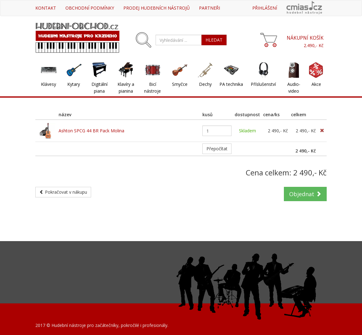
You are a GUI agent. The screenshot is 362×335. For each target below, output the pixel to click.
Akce (316, 84)
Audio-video (293, 87)
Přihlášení (264, 8)
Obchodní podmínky (89, 8)
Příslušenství (263, 84)
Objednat (305, 194)
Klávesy (48, 84)
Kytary (73, 84)
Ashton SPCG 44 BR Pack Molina (91, 131)
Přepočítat (216, 149)
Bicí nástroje (152, 87)
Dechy (205, 84)
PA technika (231, 84)
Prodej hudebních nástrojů (156, 8)
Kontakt (45, 8)
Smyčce (180, 84)
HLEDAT (214, 40)
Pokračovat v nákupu (63, 192)
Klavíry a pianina (125, 87)
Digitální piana (99, 87)
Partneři (209, 8)
